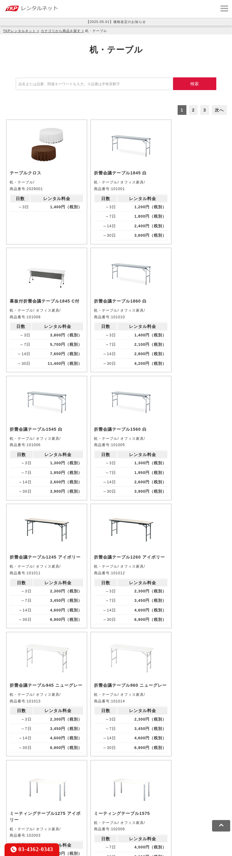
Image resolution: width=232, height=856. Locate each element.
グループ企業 (173, 821)
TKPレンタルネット (19, 31)
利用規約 (13, 821)
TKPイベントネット (70, 794)
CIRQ (52, 786)
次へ (219, 110)
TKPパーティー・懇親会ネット (164, 794)
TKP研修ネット (180, 786)
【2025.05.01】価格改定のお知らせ (116, 22)
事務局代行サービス (24, 802)
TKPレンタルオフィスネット (88, 786)
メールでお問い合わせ (116, 722)
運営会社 (148, 821)
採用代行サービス (64, 802)
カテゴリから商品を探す (61, 31)
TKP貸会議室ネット (24, 786)
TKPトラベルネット (104, 802)
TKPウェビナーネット (26, 794)
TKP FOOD (209, 794)
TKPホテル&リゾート (141, 786)
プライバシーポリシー (47, 821)
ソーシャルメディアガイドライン (103, 821)
